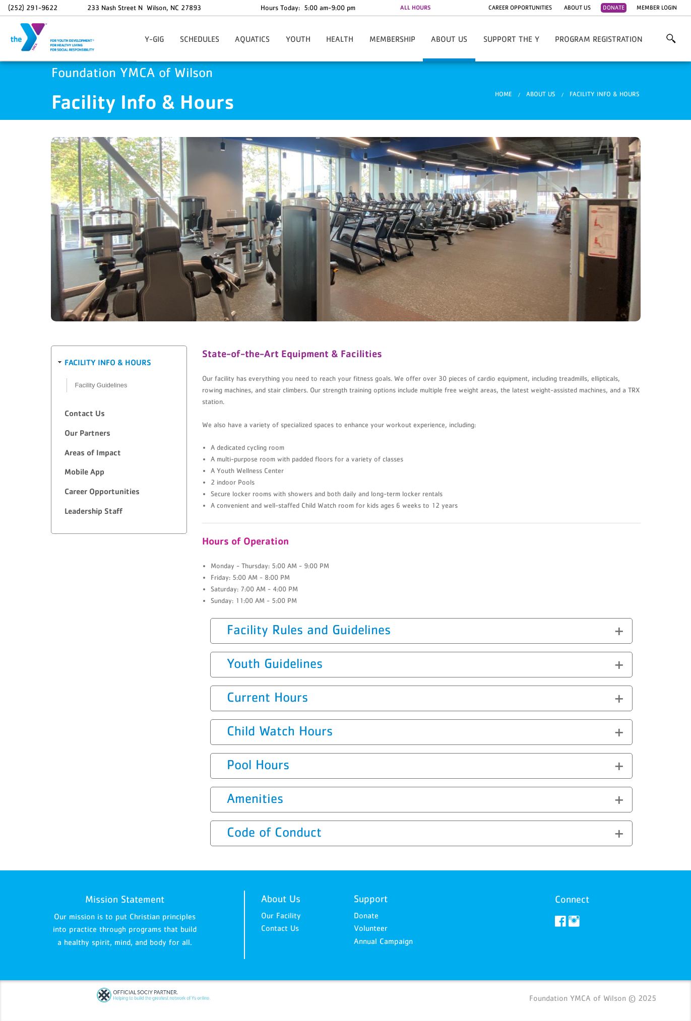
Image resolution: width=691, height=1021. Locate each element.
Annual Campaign (383, 940)
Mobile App (84, 472)
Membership (392, 38)
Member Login (657, 7)
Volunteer (371, 927)
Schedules (199, 38)
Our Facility (281, 915)
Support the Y (511, 38)
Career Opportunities (520, 7)
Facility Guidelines (101, 385)
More (671, 38)
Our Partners (87, 433)
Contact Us (85, 413)
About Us (577, 7)
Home (503, 94)
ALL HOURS (415, 7)
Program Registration (599, 38)
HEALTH (339, 38)
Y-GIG (154, 38)
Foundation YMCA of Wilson (58, 38)
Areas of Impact (93, 452)
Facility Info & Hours (605, 94)
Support (371, 898)
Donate (613, 7)
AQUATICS (252, 38)
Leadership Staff (93, 511)
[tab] (118, 363)
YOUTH (298, 38)
